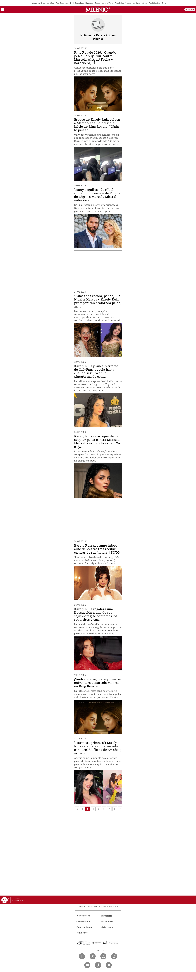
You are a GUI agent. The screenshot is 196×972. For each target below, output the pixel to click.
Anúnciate (82, 932)
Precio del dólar (47, 3)
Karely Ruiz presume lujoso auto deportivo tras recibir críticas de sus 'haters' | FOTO (97, 549)
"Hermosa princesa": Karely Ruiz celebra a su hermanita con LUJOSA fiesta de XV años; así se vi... (97, 747)
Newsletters (83, 916)
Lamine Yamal (107, 3)
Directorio (106, 916)
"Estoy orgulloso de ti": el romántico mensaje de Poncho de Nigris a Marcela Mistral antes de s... (97, 194)
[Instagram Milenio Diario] (103, 956)
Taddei (97, 3)
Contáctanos (83, 921)
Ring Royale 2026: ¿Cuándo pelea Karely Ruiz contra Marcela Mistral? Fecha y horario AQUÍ (95, 57)
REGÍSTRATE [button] (190, 10)
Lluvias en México (140, 3)
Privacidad (107, 921)
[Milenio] (98, 9)
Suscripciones (84, 927)
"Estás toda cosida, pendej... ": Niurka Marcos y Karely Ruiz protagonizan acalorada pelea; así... (97, 301)
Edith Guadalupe (77, 3)
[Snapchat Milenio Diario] (109, 965)
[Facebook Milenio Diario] (82, 956)
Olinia (164, 3)
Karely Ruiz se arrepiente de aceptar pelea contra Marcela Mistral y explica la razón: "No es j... (97, 441)
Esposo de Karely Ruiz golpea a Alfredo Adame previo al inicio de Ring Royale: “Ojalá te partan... (97, 124)
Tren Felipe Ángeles (123, 3)
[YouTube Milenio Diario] (87, 965)
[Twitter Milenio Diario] (93, 956)
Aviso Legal (107, 927)
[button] (2, 10)
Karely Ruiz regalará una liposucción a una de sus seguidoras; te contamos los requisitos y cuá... (95, 614)
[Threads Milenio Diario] (114, 956)
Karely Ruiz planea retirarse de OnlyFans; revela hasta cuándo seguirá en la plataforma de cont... (96, 371)
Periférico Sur (154, 3)
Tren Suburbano (62, 3)
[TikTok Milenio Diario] (98, 965)
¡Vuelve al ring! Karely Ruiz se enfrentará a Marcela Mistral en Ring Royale (97, 682)
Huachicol (89, 3)
